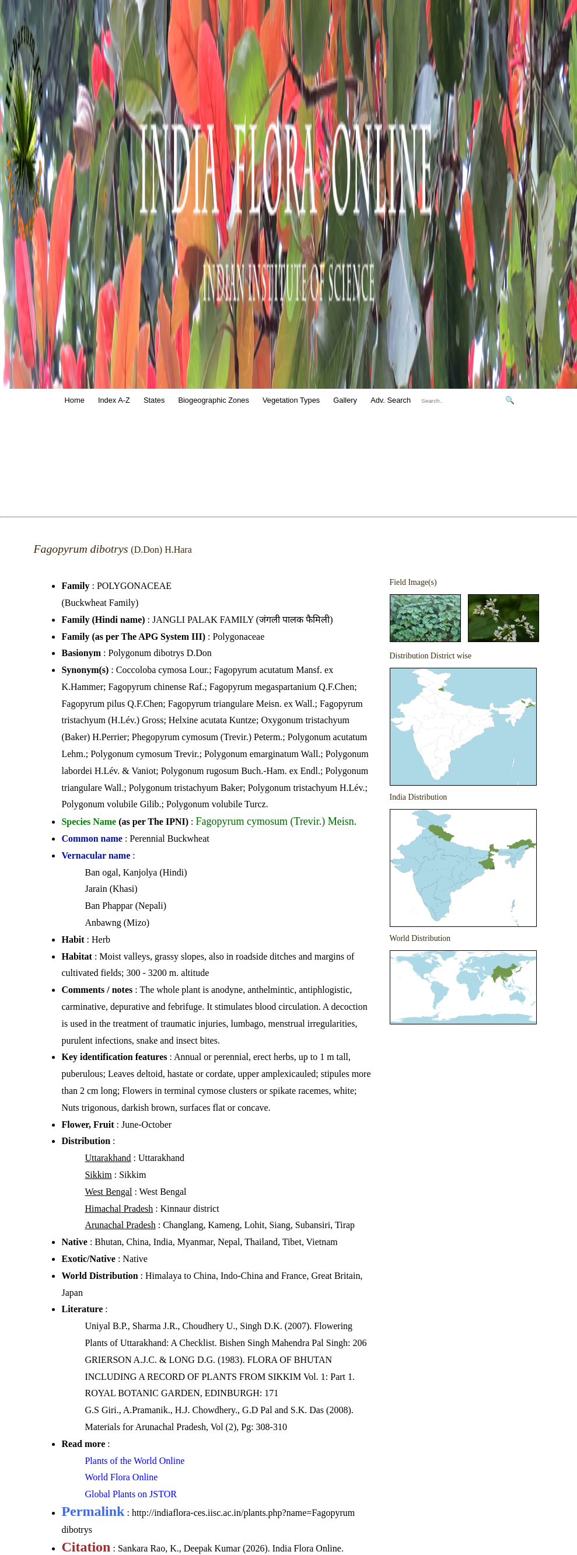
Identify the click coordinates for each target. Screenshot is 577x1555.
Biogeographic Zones (213, 400)
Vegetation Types (291, 400)
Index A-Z (114, 400)
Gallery (345, 400)
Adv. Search (390, 400)
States (154, 400)
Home (75, 400)
